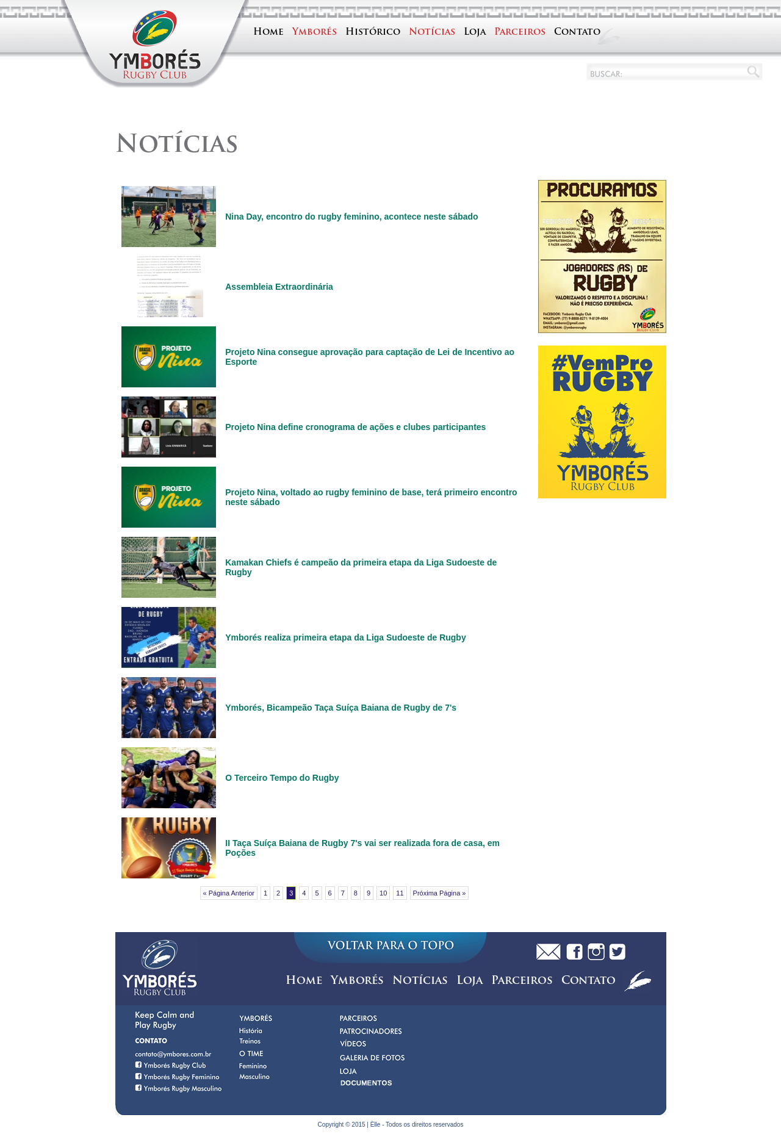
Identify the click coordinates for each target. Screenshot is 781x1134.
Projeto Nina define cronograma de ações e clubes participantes (355, 427)
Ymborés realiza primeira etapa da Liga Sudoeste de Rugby (345, 637)
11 (399, 893)
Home (268, 32)
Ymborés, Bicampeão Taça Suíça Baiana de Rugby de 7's (340, 707)
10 (383, 893)
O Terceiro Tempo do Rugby (282, 778)
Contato (577, 32)
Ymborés (314, 32)
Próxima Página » (439, 893)
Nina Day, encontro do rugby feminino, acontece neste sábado (351, 216)
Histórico (372, 32)
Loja (475, 32)
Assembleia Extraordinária (279, 287)
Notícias (432, 32)
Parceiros (519, 32)
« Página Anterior (228, 893)
